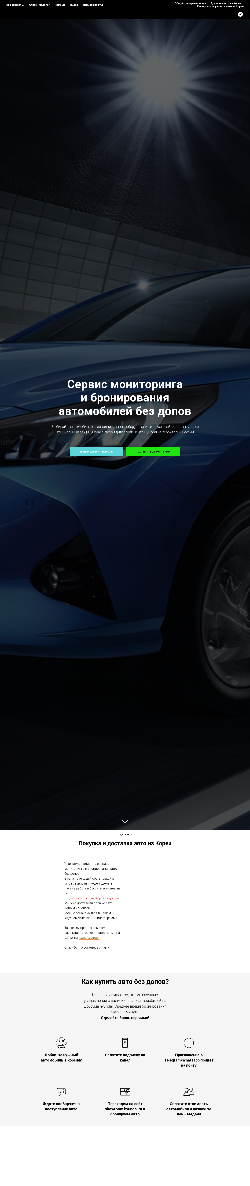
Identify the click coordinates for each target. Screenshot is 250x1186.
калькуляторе (89, 938)
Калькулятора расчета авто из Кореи (220, 6)
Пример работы (93, 4)
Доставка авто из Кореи (226, 3)
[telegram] (240, 14)
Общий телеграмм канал (190, 3)
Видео (74, 4)
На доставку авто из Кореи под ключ (92, 898)
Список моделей (39, 4)
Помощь (60, 4)
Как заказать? (15, 4)
